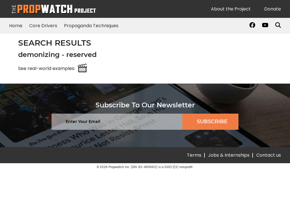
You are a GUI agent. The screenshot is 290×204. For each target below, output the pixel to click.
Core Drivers (43, 25)
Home (15, 25)
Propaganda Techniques (91, 25)
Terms (194, 155)
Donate (272, 9)
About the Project (231, 9)
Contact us (268, 155)
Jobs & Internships (229, 155)
